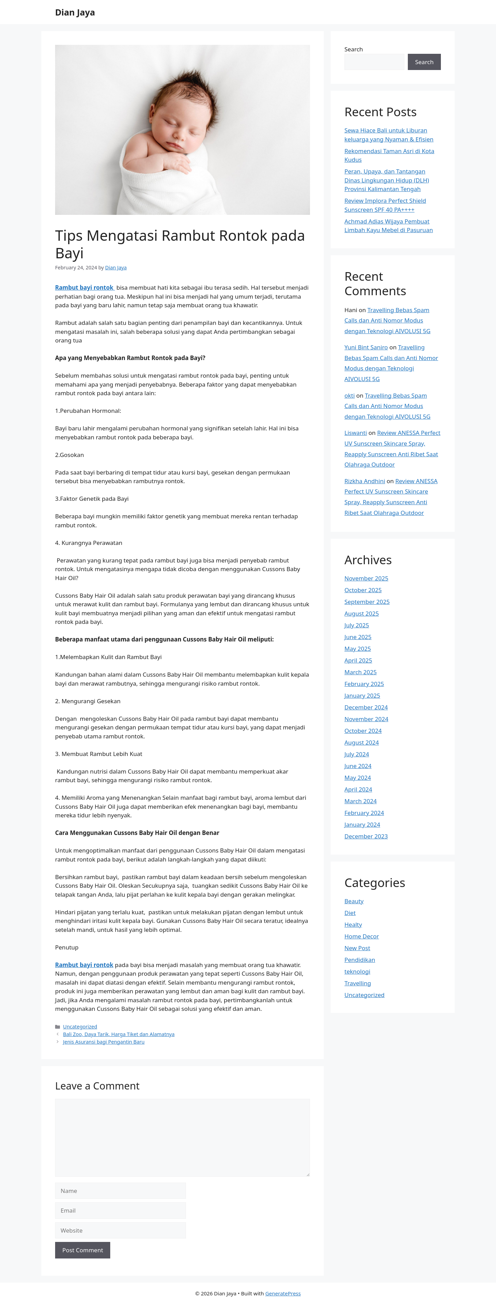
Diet (350, 913)
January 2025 (362, 695)
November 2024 (366, 719)
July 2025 (356, 625)
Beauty (354, 901)
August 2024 (361, 742)
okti (349, 395)
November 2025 (366, 578)
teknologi (357, 971)
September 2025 (367, 602)
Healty (353, 924)
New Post (357, 948)
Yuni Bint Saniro (366, 347)
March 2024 (360, 801)
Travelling (357, 983)
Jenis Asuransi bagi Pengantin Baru (104, 1041)
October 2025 (363, 590)
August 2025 (361, 613)
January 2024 (362, 824)
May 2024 (357, 778)
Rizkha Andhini (364, 481)
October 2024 (363, 731)
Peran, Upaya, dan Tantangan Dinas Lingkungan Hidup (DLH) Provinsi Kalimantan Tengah (386, 180)
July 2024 (356, 754)
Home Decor (361, 936)
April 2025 (358, 660)
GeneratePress (283, 1293)
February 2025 (364, 684)
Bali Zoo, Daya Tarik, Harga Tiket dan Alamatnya (119, 1034)
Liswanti (355, 433)
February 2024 (364, 813)
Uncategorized (80, 1026)
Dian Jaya (75, 12)
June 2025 (358, 637)
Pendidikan (359, 960)
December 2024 (366, 707)
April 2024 (358, 789)
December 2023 (366, 836)
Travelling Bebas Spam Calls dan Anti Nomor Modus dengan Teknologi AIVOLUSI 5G (387, 320)
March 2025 (360, 672)
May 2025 (357, 649)
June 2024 (358, 766)
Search (353, 49)
